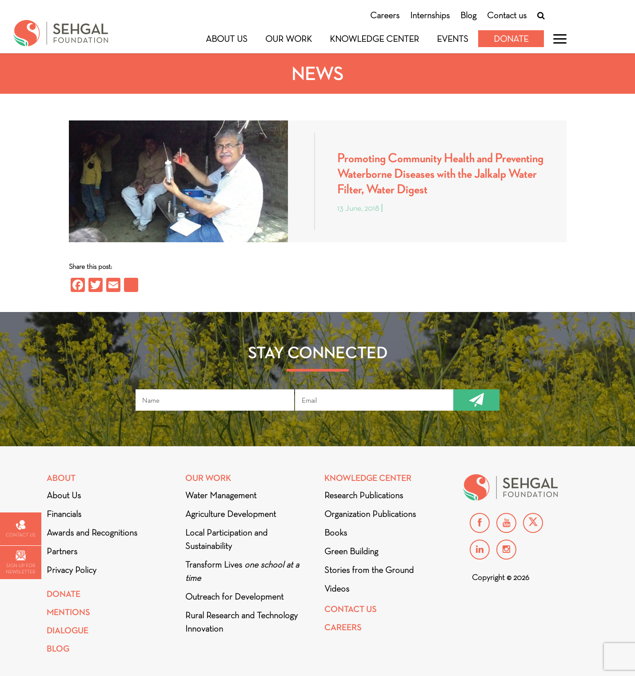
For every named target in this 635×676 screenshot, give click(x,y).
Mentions (68, 612)
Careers (384, 15)
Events (452, 38)
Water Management (220, 495)
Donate (511, 38)
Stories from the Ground (369, 569)
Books (335, 532)
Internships (430, 15)
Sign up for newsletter (20, 562)
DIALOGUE (67, 630)
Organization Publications (370, 513)
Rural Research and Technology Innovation (241, 622)
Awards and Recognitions (92, 532)
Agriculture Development (230, 513)
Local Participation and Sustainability (226, 539)
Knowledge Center (374, 38)
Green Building (351, 551)
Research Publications (363, 495)
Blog (468, 15)
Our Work (288, 38)
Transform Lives (242, 571)
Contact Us (350, 609)
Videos (336, 588)
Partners (62, 551)
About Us (227, 38)
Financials (64, 513)
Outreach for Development (234, 596)
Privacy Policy (71, 569)
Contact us (507, 15)
